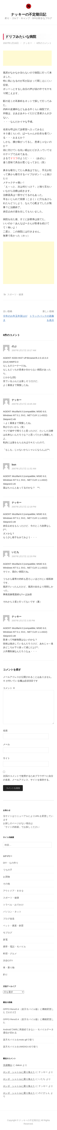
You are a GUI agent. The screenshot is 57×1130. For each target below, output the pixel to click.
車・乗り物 (8, 967)
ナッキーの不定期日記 (28, 14)
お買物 (6, 876)
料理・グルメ (10, 953)
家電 (5, 939)
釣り (5, 974)
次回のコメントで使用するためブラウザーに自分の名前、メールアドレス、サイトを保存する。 (28, 778)
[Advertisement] (27, 58)
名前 (5, 730)
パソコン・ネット (12, 911)
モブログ (7, 932)
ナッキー (27, 43)
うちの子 (7, 869)
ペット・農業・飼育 (13, 925)
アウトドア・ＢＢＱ (13, 890)
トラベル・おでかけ (13, 904)
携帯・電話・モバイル (14, 946)
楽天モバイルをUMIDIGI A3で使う (20, 1046)
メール (6, 744)
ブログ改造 (8, 918)
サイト (6, 758)
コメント (9, 688)
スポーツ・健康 (15, 294)
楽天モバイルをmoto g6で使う (18, 1039)
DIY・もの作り (10, 862)
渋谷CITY (8, 960)
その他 (6, 883)
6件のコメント (43, 43)
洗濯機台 (7, 1065)
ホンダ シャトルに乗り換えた (19, 1072)
